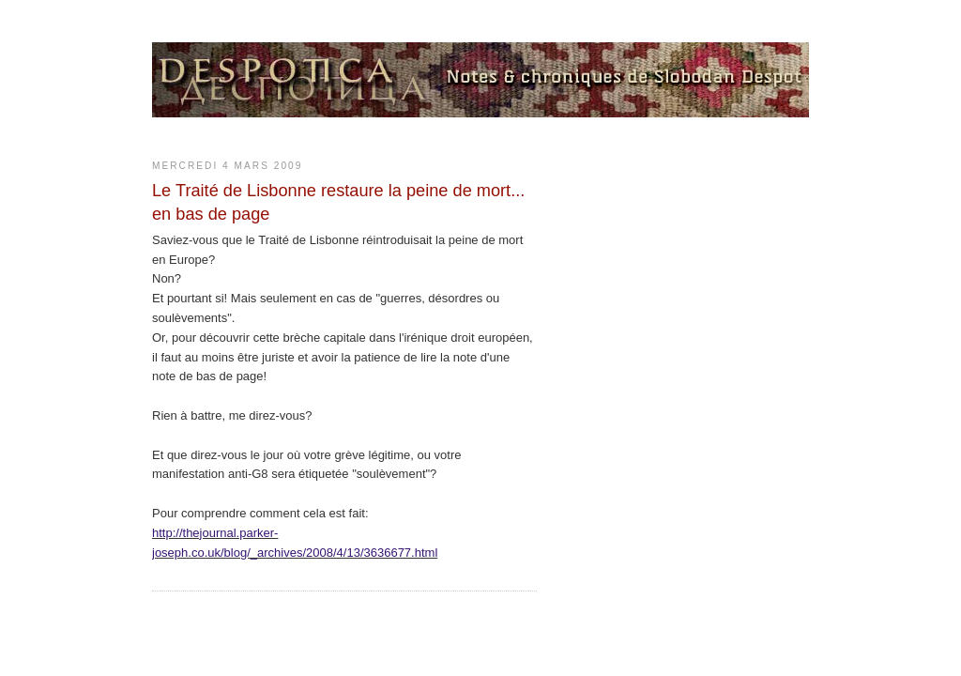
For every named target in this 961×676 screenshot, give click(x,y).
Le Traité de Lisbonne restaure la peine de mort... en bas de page (338, 202)
